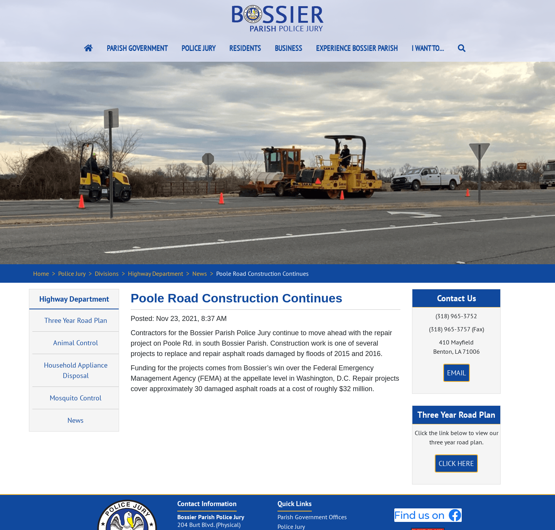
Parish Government (137, 48)
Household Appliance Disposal (76, 370)
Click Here (456, 463)
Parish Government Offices (312, 517)
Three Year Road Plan (75, 320)
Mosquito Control (75, 397)
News (199, 273)
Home (41, 273)
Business (288, 48)
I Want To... (428, 48)
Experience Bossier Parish (357, 48)
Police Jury (198, 48)
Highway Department (155, 273)
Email (456, 372)
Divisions (107, 273)
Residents (245, 48)
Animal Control (75, 342)
